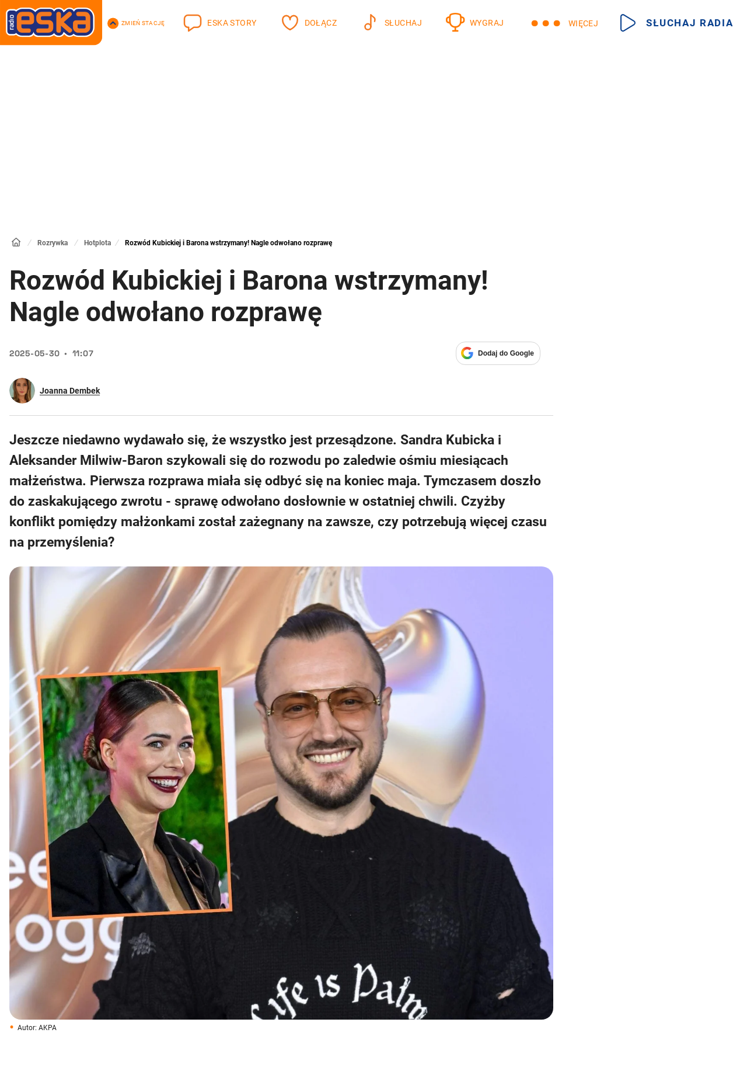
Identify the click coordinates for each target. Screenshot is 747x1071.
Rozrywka (52, 243)
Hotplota (97, 243)
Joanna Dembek (70, 391)
